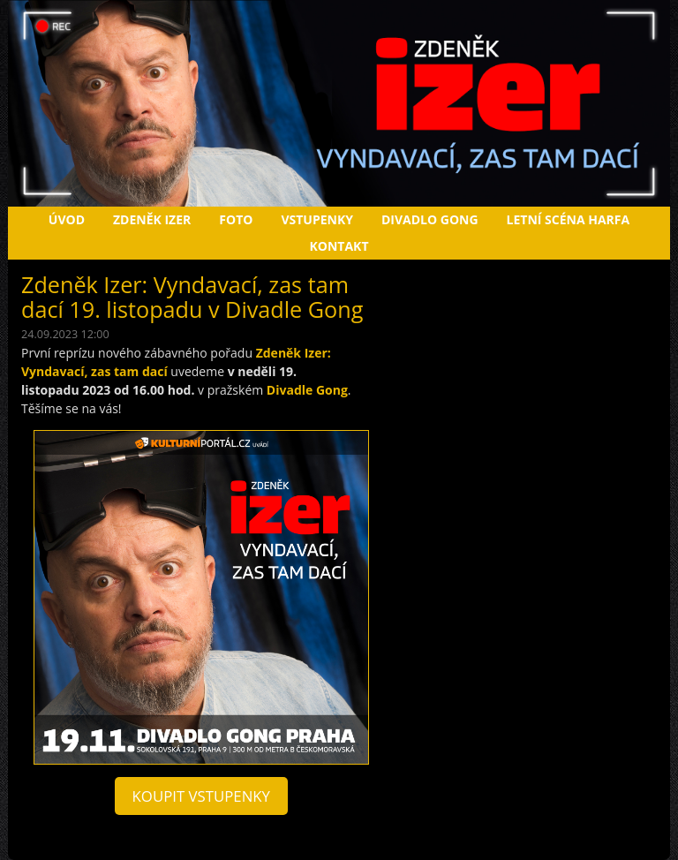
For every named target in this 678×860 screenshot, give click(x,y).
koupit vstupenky (201, 796)
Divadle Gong (307, 389)
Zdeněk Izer (152, 219)
